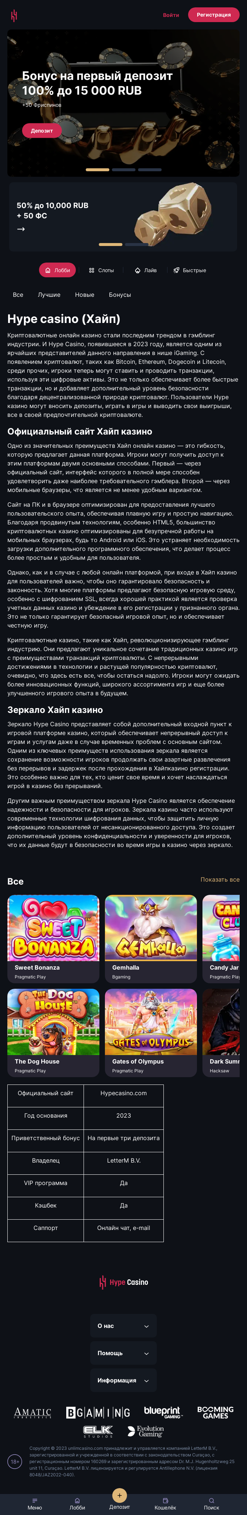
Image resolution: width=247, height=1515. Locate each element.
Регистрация (214, 14)
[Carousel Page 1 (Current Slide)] (97, 169)
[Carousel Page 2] (123, 169)
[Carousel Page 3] (150, 169)
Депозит (42, 130)
